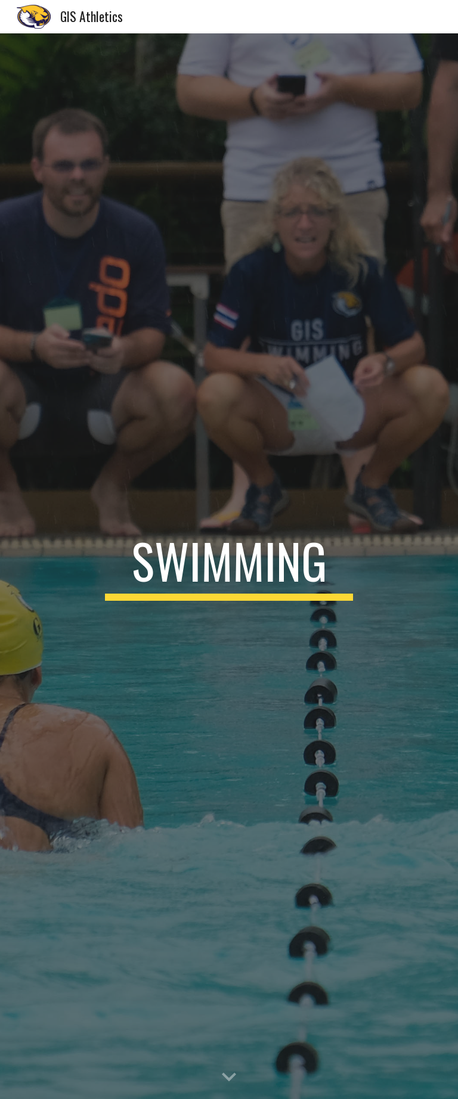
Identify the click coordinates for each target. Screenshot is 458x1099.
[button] (229, 1077)
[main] (228, 566)
